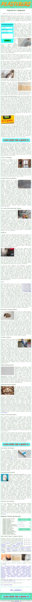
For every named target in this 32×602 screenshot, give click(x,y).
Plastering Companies (5, 568)
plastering (15, 51)
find (4, 503)
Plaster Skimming (23, 568)
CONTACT (24, 7)
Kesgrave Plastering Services (11, 516)
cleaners (9, 551)
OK (20, 601)
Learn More (16, 601)
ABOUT (21, 7)
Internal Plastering (5, 570)
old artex (14, 82)
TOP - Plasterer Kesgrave (6, 584)
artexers (8, 543)
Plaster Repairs (16, 569)
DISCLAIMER (29, 7)
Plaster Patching (23, 575)
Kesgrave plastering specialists (17, 474)
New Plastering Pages (7, 593)
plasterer (22, 18)
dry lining (28, 546)
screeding (3, 546)
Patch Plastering (26, 569)
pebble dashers (15, 550)
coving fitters (15, 546)
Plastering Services (10, 566)
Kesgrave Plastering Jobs (9, 580)
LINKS (18, 7)
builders (3, 550)
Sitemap (2, 593)
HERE (11, 458)
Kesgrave (23, 143)
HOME (15, 7)
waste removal (10, 547)
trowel (18, 71)
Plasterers (3, 574)
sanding (18, 78)
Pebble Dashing (16, 567)
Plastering (9, 19)
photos (2, 44)
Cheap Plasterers (26, 573)
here (5, 564)
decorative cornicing (25, 547)
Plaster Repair (14, 568)
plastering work (21, 23)
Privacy (30, 593)
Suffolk (2, 496)
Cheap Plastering (14, 575)
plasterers (15, 93)
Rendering (9, 567)
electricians (28, 550)
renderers (14, 545)
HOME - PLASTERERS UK (16, 590)
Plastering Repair (5, 575)
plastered (22, 55)
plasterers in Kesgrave (25, 58)
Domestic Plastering (22, 566)
